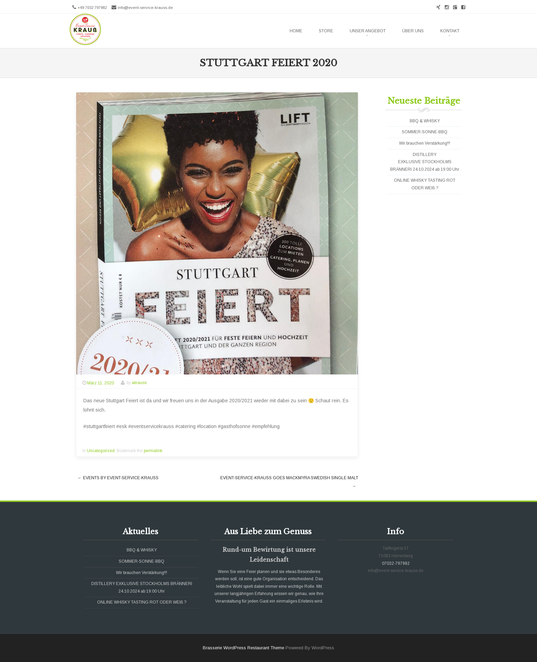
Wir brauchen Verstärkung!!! (424, 143)
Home (296, 31)
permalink (153, 450)
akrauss (139, 383)
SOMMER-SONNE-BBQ (424, 132)
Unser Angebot (368, 31)
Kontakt (449, 31)
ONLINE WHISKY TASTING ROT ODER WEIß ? (141, 602)
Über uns (413, 31)
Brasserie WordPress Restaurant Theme (243, 647)
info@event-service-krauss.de (145, 7)
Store (326, 31)
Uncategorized (101, 450)
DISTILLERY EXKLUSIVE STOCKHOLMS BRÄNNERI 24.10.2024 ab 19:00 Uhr (424, 162)
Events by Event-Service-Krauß (118, 477)
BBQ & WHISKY (425, 121)
